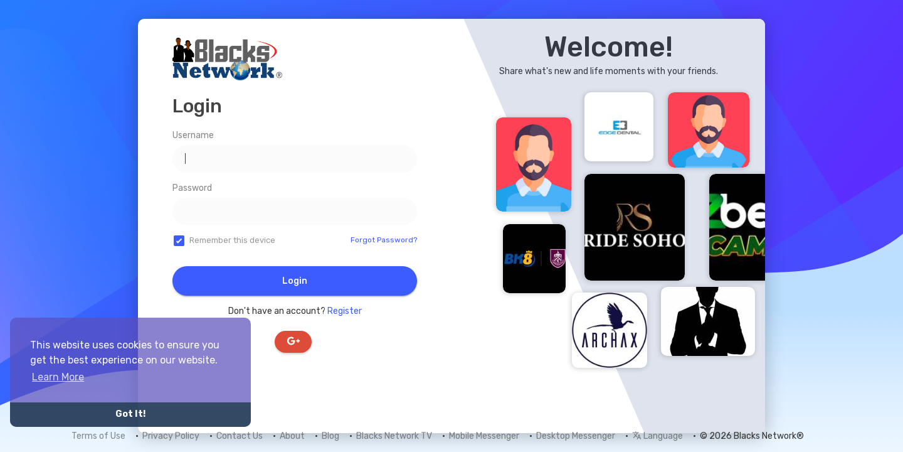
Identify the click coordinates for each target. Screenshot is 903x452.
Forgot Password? (384, 239)
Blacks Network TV (394, 436)
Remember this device (232, 240)
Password (192, 188)
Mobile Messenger (484, 436)
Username (193, 135)
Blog (330, 436)
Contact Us (239, 436)
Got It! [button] (130, 414)
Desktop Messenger (575, 436)
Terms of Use (98, 436)
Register (344, 311)
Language (657, 436)
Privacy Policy (170, 436)
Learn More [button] (58, 377)
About (292, 436)
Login (294, 281)
